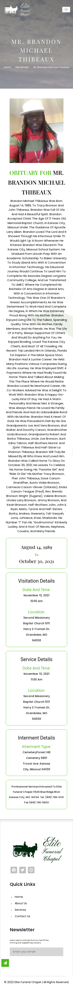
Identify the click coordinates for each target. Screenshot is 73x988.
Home (19, 897)
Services (20, 910)
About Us (21, 903)
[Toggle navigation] (66, 10)
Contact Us (22, 916)
